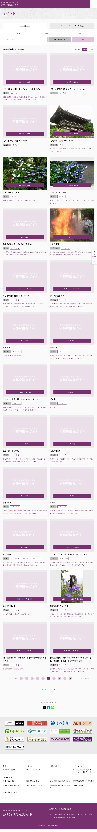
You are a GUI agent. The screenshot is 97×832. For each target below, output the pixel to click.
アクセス (29, 766)
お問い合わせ (54, 766)
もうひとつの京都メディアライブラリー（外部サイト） (83, 771)
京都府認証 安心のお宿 (11, 785)
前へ (16, 678)
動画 (4, 766)
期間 (79, 33)
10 (70, 678)
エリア (17, 33)
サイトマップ (77, 766)
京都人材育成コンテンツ (34, 785)
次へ (81, 678)
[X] (44, 707)
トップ (44, 689)
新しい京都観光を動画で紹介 (60, 781)
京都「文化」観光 (9, 781)
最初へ (10, 678)
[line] (52, 707)
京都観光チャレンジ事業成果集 (60, 786)
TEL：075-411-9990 (54, 817)
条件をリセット (59, 39)
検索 (83, 39)
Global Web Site (79, 785)
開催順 (85, 49)
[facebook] (48, 707)
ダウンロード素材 (9, 770)
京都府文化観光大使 (10, 792)
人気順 (91, 49)
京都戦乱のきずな (32, 781)
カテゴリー (48, 33)
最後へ (87, 678)
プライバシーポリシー (34, 770)
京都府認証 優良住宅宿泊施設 (83, 781)
